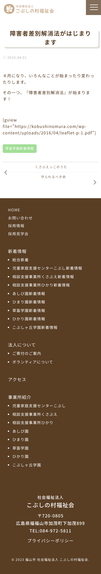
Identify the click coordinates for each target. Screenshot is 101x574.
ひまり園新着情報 (28, 302)
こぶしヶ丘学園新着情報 (35, 327)
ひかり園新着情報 (28, 319)
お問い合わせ (20, 218)
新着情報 (17, 251)
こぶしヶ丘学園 (26, 465)
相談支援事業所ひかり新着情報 (41, 285)
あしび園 (20, 431)
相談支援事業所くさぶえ (35, 414)
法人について (22, 345)
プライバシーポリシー (50, 540)
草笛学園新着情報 (19, 148)
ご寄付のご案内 (26, 353)
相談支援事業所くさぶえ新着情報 (43, 276)
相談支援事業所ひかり (33, 422)
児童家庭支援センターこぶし (39, 406)
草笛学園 (20, 448)
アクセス (17, 379)
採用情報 (16, 226)
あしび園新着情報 (28, 293)
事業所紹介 (19, 397)
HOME (14, 210)
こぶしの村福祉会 (50, 501)
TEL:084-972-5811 (50, 530)
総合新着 (20, 260)
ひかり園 (20, 456)
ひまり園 (20, 439)
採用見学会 (18, 234)
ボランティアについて (32, 362)
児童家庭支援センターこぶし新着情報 (47, 268)
